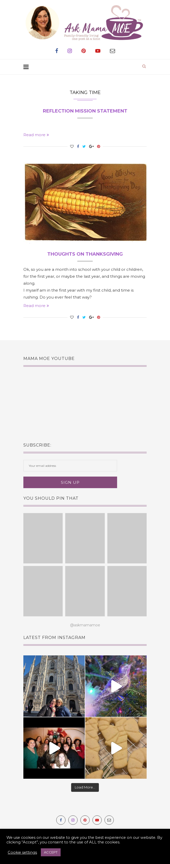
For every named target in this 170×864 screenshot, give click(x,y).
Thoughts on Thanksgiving (85, 254)
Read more (36, 134)
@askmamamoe (85, 625)
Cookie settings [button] (22, 852)
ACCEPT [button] (51, 852)
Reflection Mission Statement (85, 111)
